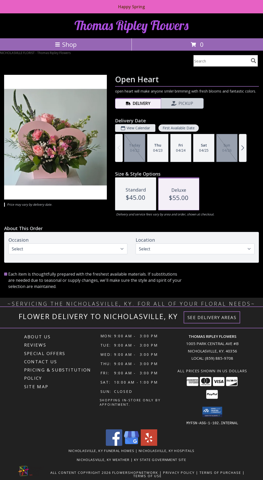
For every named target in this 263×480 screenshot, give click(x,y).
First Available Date (179, 127)
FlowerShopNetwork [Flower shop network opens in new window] (135, 472)
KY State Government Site (160, 459)
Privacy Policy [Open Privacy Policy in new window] (179, 472)
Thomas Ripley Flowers (131, 25)
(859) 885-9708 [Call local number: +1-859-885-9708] (219, 358)
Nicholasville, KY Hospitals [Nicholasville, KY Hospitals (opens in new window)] (166, 450)
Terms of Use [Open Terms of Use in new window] (147, 475)
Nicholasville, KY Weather (103, 459)
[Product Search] (221, 60)
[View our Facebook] (114, 444)
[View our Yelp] (149, 444)
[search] (253, 61)
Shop (66, 44)
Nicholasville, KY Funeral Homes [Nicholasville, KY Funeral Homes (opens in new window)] (101, 450)
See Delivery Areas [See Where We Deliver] (212, 317)
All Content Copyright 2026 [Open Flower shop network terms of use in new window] (80, 472)
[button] (212, 412)
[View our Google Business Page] (131, 444)
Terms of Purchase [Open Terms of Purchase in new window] (220, 472)
